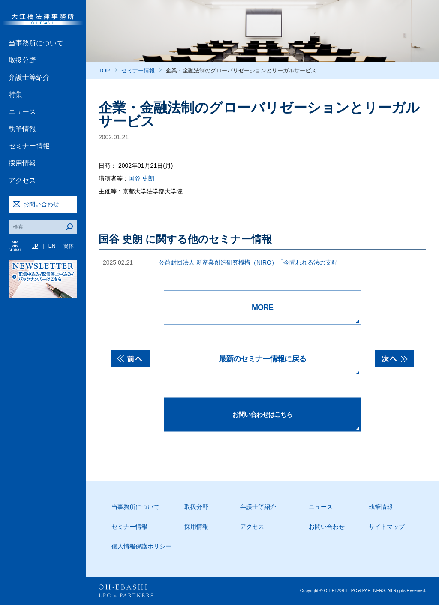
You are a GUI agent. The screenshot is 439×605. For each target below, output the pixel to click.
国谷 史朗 (141, 178)
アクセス (22, 180)
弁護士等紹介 (29, 77)
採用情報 (22, 163)
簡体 (68, 246)
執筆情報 (22, 128)
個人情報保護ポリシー (141, 546)
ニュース (22, 111)
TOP (104, 70)
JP (35, 246)
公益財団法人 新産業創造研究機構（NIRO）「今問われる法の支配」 (251, 262)
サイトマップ (387, 526)
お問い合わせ (41, 204)
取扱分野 (22, 60)
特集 (15, 94)
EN (52, 246)
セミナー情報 (29, 146)
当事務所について (36, 43)
